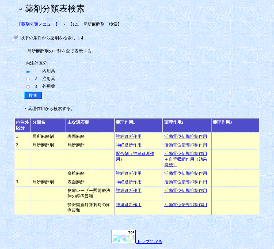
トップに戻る (137, 241)
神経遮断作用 (129, 136)
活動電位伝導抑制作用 (185, 136)
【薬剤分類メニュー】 (38, 24)
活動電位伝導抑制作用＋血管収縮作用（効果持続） (185, 159)
